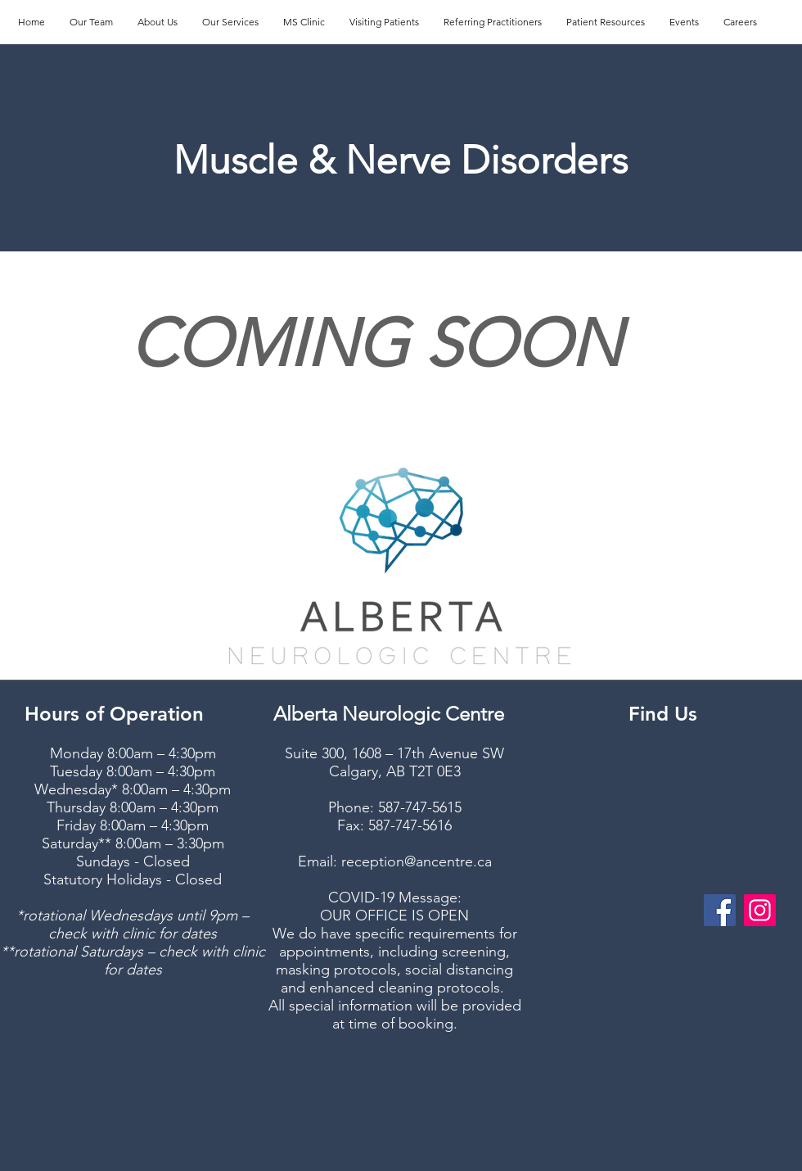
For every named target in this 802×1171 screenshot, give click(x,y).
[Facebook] (720, 910)
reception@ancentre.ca (416, 861)
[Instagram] (760, 910)
